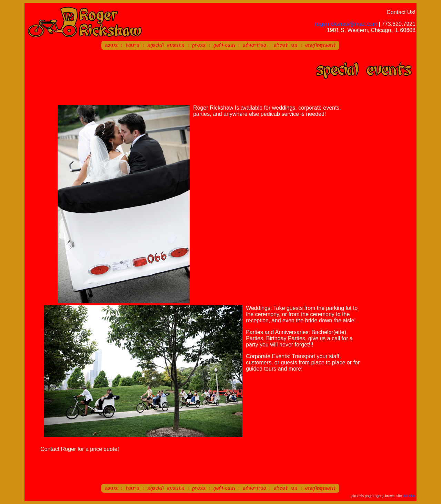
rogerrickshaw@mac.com (346, 24)
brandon (409, 496)
